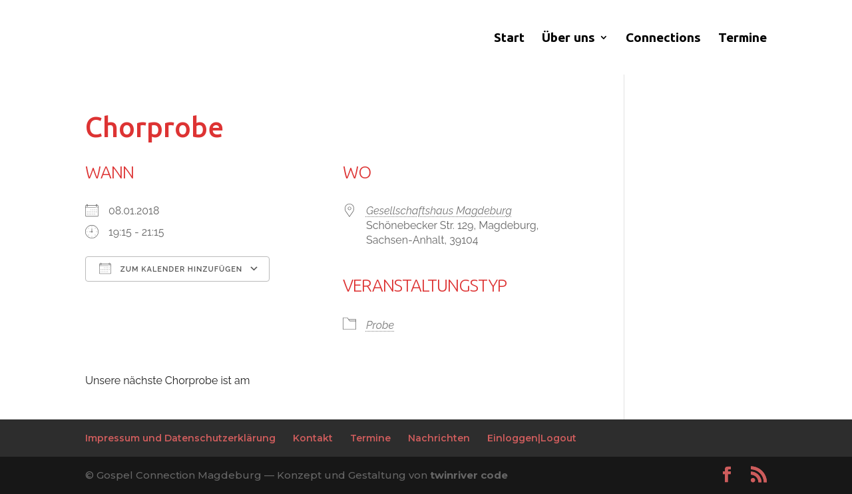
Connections (663, 39)
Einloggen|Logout (531, 438)
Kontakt (313, 438)
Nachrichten (439, 438)
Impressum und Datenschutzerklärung (180, 438)
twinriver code (469, 475)
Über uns (568, 39)
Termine (742, 39)
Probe (380, 325)
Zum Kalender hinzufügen (170, 268)
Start (509, 39)
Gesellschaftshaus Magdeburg (439, 210)
